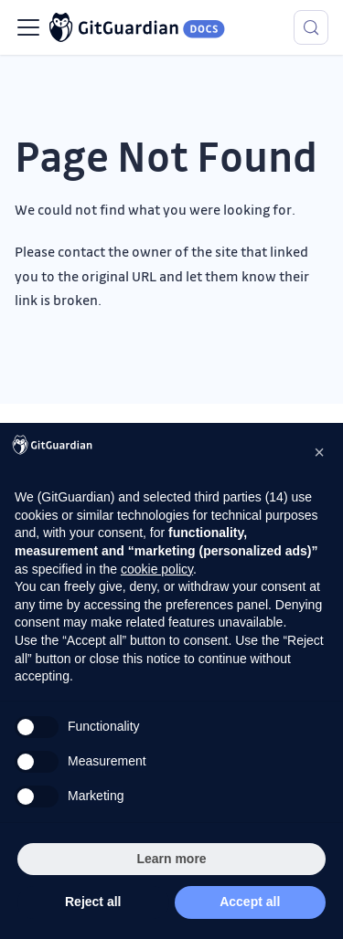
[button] (319, 452)
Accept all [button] (250, 901)
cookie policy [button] (157, 569)
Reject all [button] (93, 901)
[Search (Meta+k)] (311, 27)
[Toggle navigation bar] (28, 27)
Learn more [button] (171, 858)
